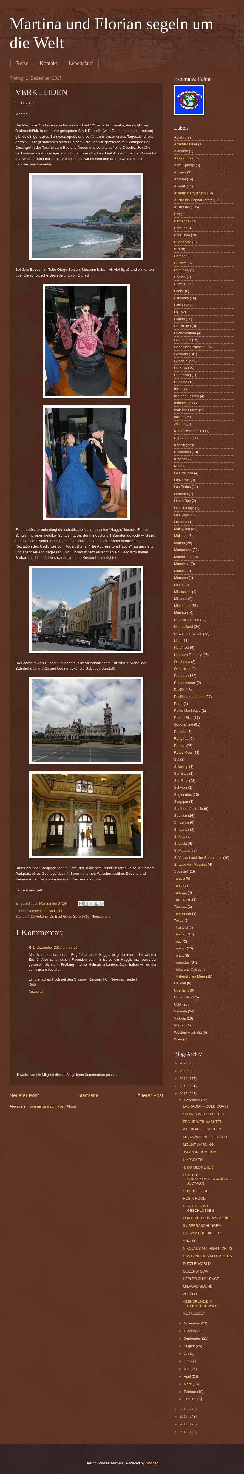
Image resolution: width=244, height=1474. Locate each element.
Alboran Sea (184, 158)
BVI (177, 249)
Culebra (180, 263)
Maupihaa (182, 564)
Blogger (152, 1463)
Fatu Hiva (181, 305)
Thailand (181, 927)
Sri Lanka (181, 822)
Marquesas (183, 550)
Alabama (181, 151)
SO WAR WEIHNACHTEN (203, 1114)
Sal (176, 759)
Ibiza (177, 389)
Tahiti (178, 885)
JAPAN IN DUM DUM (200, 1152)
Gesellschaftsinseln (189, 347)
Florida (179, 319)
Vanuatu (180, 1011)
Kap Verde (182, 438)
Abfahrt (180, 137)
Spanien (180, 815)
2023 (184, 1063)
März (188, 1384)
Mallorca (181, 536)
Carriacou (181, 256)
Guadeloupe (183, 361)
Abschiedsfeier (185, 144)
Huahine (180, 382)
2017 (184, 1094)
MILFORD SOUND (197, 1286)
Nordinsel (181, 647)
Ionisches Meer (186, 410)
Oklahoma (182, 661)
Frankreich (182, 326)
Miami (178, 585)
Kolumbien (182, 452)
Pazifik (179, 690)
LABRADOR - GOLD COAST (206, 1106)
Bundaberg (182, 242)
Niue (177, 641)
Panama (180, 675)
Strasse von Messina (190, 864)
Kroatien (180, 459)
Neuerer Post (24, 1095)
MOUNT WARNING (198, 1144)
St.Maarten (182, 850)
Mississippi (182, 592)
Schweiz (180, 787)
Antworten (36, 991)
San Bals (181, 773)
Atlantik (180, 186)
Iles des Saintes (186, 396)
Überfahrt (181, 990)
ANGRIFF (190, 1241)
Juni (187, 1361)
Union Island (184, 997)
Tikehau (180, 934)
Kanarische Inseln (188, 431)
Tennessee (182, 913)
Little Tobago (184, 508)
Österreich (182, 669)
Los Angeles (183, 515)
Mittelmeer (182, 606)
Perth (178, 704)
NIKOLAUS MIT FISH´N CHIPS (207, 1248)
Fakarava (181, 298)
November (192, 1323)
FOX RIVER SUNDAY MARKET (208, 1218)
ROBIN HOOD (194, 1198)
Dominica (181, 270)
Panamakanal (185, 683)
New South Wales (188, 634)
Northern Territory (188, 655)
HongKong (182, 375)
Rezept (179, 746)
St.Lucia (180, 843)
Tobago (180, 948)
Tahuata (180, 892)
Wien (178, 1039)
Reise (22, 63)
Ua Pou (180, 983)
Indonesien (182, 403)
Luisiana (180, 522)
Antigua (180, 172)
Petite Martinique (187, 710)
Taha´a (179, 878)
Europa (180, 284)
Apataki (180, 179)
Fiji (176, 312)
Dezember (192, 1100)
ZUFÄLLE (190, 1294)
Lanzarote (182, 480)
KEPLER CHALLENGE (201, 1279)
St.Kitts (179, 836)
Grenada (181, 354)
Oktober (190, 1331)
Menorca (181, 578)
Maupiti (180, 571)
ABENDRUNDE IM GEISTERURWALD (200, 1303)
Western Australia (188, 1032)
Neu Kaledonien (186, 620)
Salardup (181, 766)
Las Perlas (182, 487)
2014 (184, 1424)
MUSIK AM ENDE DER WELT (206, 1137)
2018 (184, 1086)
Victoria (180, 1018)
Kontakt (48, 63)
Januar (189, 1399)
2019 (184, 1078)
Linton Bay (182, 501)
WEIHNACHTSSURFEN (202, 1129)
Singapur (181, 801)
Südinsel (55, 911)
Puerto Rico (183, 718)
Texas (178, 920)
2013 (184, 1432)
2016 (184, 1409)
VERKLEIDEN (194, 1313)
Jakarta (180, 424)
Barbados (181, 221)
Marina (179, 543)
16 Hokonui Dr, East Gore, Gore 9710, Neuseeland (70, 916)
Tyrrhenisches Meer (189, 976)
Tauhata (180, 906)
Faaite (179, 291)
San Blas (181, 781)
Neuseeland (37, 911)
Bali (177, 214)
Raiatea (180, 732)
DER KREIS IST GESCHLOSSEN (198, 1208)
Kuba (178, 466)
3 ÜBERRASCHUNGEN (202, 1226)
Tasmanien (182, 899)
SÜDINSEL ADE (195, 1191)
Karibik (179, 445)
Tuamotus (182, 962)
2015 (184, 1416)
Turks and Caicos (188, 969)
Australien (182, 207)
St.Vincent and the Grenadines (198, 857)
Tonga (179, 955)
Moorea (180, 613)
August (190, 1346)
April (188, 1376)
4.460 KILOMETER (198, 1167)
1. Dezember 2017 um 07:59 (55, 947)
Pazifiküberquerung (189, 697)
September (193, 1338)
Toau (178, 941)
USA (177, 1004)
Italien (178, 417)
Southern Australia (188, 809)
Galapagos (182, 340)
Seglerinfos (183, 795)
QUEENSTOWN (195, 1271)
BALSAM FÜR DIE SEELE (204, 1233)
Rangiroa (181, 738)
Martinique (182, 557)
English (180, 277)
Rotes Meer (183, 752)
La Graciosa (183, 473)
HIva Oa (180, 368)
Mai (187, 1369)
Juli (187, 1353)
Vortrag (180, 1025)
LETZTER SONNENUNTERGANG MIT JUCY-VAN (207, 1179)
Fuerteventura (185, 333)
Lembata (181, 494)
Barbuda (181, 228)
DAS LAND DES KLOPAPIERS (207, 1256)
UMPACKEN (193, 1160)
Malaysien (182, 529)
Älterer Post (150, 1095)
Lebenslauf (81, 63)
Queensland (183, 724)
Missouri (180, 599)
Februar (190, 1392)
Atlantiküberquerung (190, 193)
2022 (184, 1071)
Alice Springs (184, 165)
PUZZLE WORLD (197, 1264)
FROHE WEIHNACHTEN (203, 1122)
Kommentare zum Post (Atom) (52, 1106)
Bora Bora (182, 235)
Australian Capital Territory (194, 200)
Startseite (88, 1095)
